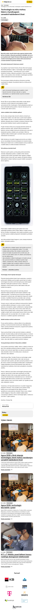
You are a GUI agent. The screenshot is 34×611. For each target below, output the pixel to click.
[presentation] (17, 437)
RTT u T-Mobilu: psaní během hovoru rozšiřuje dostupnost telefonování (16, 555)
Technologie (6, 5)
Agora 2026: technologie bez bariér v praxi (11, 506)
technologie (5, 415)
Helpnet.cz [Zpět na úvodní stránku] (7, 2)
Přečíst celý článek (5, 469)
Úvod (2, 5)
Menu (30, 2)
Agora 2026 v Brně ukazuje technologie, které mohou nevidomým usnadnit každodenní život (17, 457)
